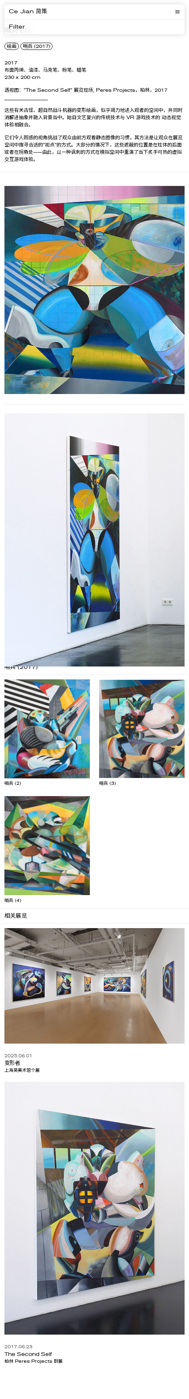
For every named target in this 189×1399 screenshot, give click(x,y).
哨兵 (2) (12, 783)
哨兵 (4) (12, 900)
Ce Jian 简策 (28, 11)
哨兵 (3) (107, 783)
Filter (17, 27)
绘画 (11, 46)
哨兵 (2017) (36, 46)
